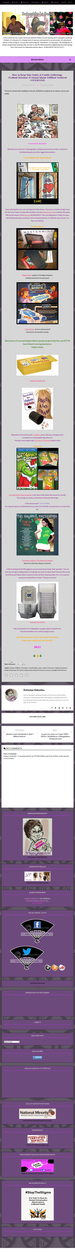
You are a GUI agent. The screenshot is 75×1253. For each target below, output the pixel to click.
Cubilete (37, 435)
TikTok (63, 2)
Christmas (24, 668)
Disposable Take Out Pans (37, 623)
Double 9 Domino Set (37, 381)
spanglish (55, 671)
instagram (6, 2)
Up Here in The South (42, 441)
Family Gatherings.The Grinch (14, 671)
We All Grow (50, 213)
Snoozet (31, 216)
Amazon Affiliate (15, 668)
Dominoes (64, 668)
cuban (40, 668)
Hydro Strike (29, 330)
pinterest (25, 2)
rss (70, 2)
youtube (55, 2)
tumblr (15, 2)
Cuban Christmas (48, 668)
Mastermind (26, 276)
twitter (45, 2)
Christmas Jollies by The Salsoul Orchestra (37, 561)
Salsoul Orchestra (39, 671)
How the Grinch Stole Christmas (20, 496)
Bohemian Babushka (37, 986)
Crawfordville (33, 668)
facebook (35, 2)
